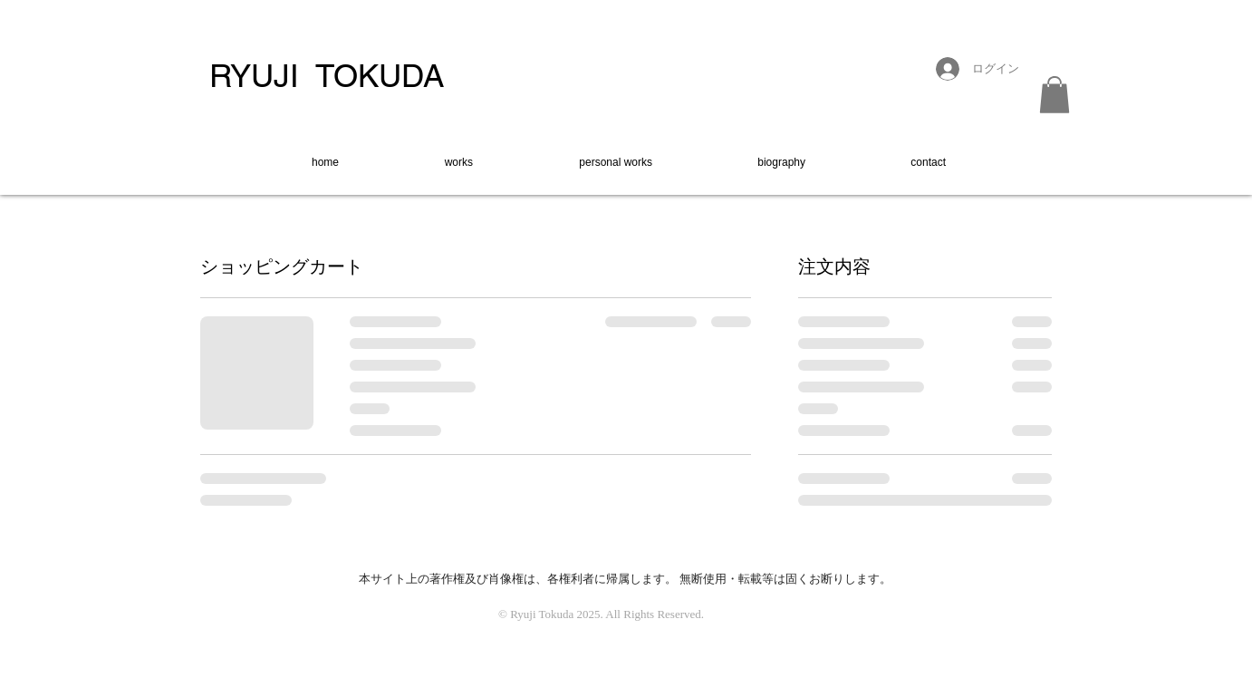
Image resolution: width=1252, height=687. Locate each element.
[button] (1054, 94)
